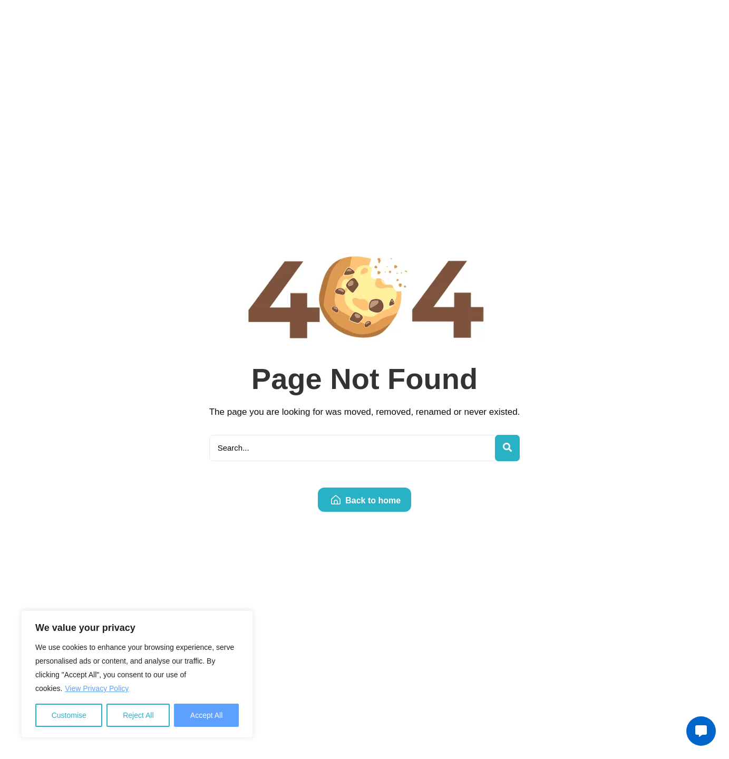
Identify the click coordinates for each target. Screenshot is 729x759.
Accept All (206, 715)
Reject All (138, 715)
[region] (137, 674)
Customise (69, 715)
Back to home (366, 500)
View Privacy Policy (97, 688)
